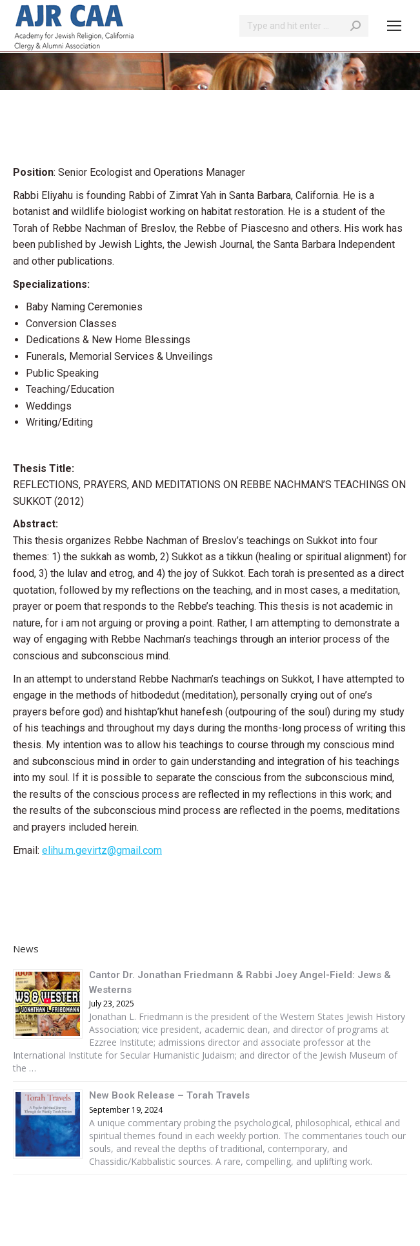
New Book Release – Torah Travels (169, 1095)
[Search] (303, 26)
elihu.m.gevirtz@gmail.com (102, 850)
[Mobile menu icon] (394, 26)
